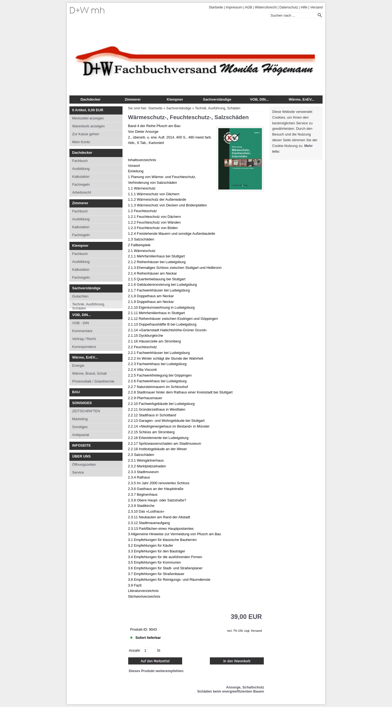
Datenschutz (288, 7)
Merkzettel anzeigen (88, 118)
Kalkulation (81, 177)
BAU (76, 392)
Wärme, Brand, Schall (89, 373)
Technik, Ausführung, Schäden (88, 305)
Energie (78, 365)
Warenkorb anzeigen (88, 126)
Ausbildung (81, 169)
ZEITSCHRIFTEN (86, 411)
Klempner (175, 99)
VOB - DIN (80, 323)
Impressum (234, 7)
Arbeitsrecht (81, 192)
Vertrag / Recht (84, 339)
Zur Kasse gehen (85, 134)
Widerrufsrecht (266, 7)
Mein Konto (81, 142)
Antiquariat (80, 435)
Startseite (216, 7)
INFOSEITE (81, 445)
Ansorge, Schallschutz (245, 687)
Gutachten (80, 296)
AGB (248, 7)
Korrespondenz (84, 347)
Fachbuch (80, 161)
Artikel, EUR (87, 110)
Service (78, 472)
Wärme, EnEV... (301, 99)
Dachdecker (91, 99)
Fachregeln (81, 184)
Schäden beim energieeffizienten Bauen (230, 691)
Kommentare (82, 331)
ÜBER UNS (81, 456)
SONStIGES (82, 403)
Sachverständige (217, 99)
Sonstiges (80, 427)
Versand (316, 7)
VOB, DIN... (259, 99)
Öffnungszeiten (84, 464)
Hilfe (304, 7)
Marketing (80, 419)
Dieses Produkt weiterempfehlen (156, 671)
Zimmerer (133, 99)
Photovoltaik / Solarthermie (93, 381)
